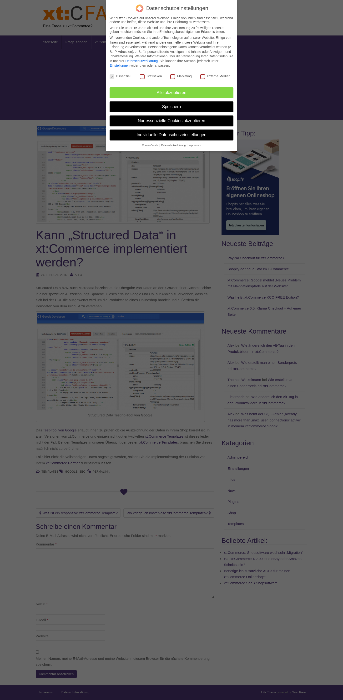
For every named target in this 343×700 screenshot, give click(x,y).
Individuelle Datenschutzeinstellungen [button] (172, 134)
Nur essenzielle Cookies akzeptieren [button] (171, 120)
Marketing (181, 76)
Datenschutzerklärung (141, 61)
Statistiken (151, 76)
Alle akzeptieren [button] (172, 92)
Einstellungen (120, 65)
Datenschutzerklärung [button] (173, 145)
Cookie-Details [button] (150, 145)
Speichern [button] (171, 106)
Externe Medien (215, 76)
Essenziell (120, 76)
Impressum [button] (195, 145)
